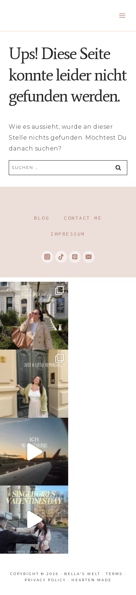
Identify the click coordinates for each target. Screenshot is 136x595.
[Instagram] (47, 257)
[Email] (89, 257)
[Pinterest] (75, 257)
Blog (41, 218)
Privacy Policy (45, 580)
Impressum (68, 234)
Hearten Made (91, 580)
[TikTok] (61, 257)
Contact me (83, 218)
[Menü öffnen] (122, 15)
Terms (114, 574)
